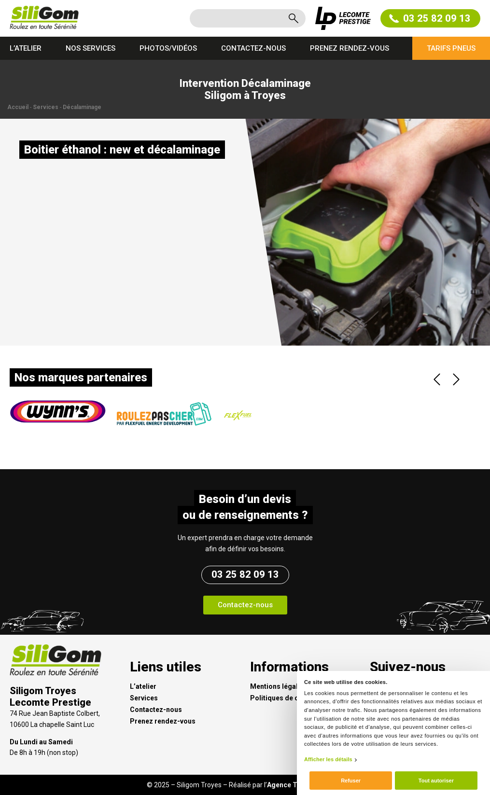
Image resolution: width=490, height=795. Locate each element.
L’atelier (26, 48)
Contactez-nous (253, 48)
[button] (245, 605)
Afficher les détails (328, 759)
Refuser (351, 780)
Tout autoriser (436, 780)
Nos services (90, 48)
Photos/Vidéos (168, 48)
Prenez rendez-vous (349, 48)
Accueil (17, 107)
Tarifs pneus (451, 48)
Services (45, 107)
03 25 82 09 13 (430, 18)
